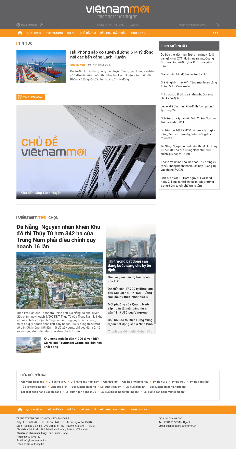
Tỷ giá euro (160, 381)
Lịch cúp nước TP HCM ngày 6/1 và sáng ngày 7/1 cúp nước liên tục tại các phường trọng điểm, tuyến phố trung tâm (187, 181)
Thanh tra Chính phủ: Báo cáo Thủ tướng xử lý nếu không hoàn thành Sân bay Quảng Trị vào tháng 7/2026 (188, 165)
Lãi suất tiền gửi (135, 386)
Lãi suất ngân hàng (84, 386)
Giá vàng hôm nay (32, 381)
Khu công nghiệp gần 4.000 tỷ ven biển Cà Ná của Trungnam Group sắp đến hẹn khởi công (73, 343)
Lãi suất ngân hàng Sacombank (41, 391)
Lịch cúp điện (59, 386)
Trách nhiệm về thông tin (30, 444)
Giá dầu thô (110, 381)
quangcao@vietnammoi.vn (181, 425)
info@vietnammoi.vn (35, 440)
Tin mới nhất (175, 46)
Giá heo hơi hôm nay (135, 381)
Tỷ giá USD (178, 381)
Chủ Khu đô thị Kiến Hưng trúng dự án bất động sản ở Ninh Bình (130, 322)
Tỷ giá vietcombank (33, 386)
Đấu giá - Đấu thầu (113, 33)
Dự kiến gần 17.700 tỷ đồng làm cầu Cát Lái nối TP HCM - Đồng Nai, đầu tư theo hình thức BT (130, 293)
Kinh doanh (138, 33)
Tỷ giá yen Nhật (199, 381)
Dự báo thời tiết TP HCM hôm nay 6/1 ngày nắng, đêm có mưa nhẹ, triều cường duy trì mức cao (188, 134)
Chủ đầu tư (87, 33)
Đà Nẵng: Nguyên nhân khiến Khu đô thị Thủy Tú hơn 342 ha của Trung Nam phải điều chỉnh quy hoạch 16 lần (58, 237)
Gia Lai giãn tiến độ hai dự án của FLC (129, 279)
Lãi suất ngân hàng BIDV (80, 391)
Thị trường (54, 33)
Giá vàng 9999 (57, 381)
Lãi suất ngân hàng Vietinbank (120, 391)
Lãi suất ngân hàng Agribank (168, 386)
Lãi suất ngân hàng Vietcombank (164, 391)
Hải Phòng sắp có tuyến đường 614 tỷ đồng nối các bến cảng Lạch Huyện (112, 55)
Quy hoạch (34, 33)
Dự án (71, 33)
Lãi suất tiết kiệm (110, 386)
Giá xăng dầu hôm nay (85, 381)
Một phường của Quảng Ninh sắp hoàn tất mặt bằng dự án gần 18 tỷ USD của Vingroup (128, 308)
